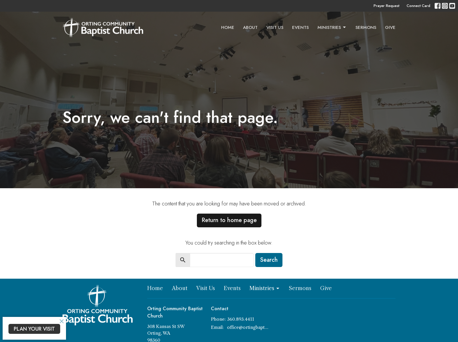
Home (227, 27)
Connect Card (418, 5)
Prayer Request (386, 5)
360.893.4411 (240, 319)
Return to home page (229, 220)
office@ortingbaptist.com (248, 327)
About (250, 27)
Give (390, 27)
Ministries (332, 27)
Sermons (365, 27)
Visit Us (274, 27)
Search (269, 260)
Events (300, 27)
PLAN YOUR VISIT (34, 329)
